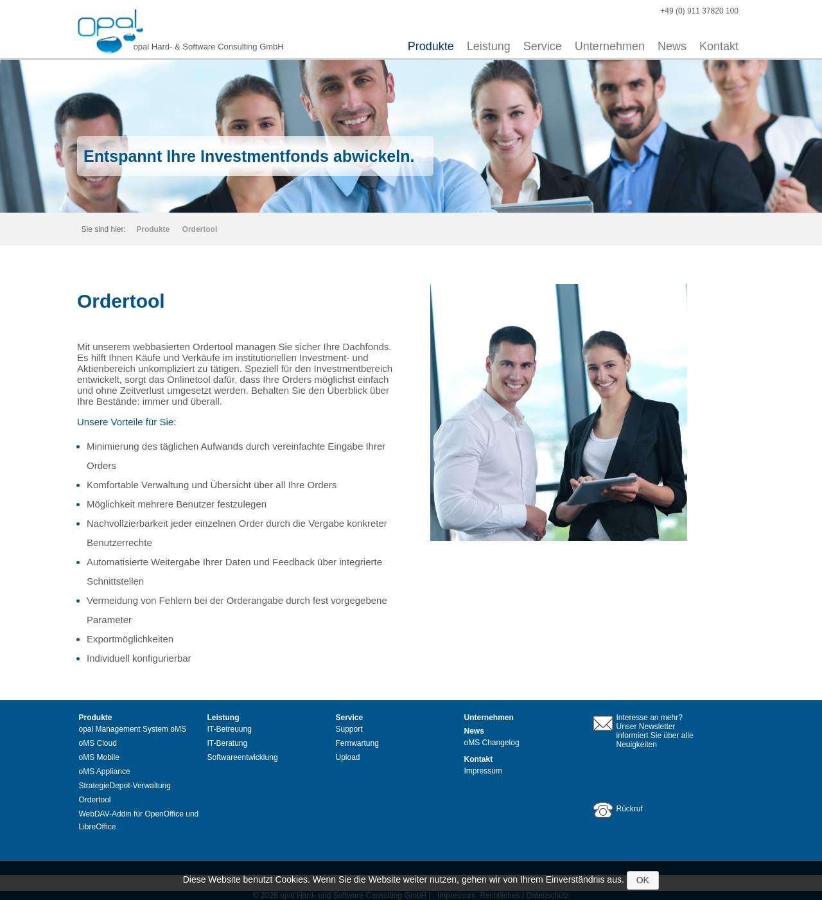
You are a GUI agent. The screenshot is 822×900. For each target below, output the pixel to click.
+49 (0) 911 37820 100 (699, 10)
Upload (348, 757)
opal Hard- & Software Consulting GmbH (209, 46)
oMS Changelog (492, 742)
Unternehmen (610, 46)
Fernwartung (357, 743)
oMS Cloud (98, 743)
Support (349, 729)
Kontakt (719, 46)
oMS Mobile (99, 757)
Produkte (431, 46)
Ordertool (200, 229)
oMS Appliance (104, 771)
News (672, 46)
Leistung (489, 46)
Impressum (483, 770)
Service (542, 46)
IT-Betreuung (229, 729)
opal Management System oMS (132, 729)
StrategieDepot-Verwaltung (125, 785)
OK (642, 880)
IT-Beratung (227, 743)
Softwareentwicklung (242, 757)
